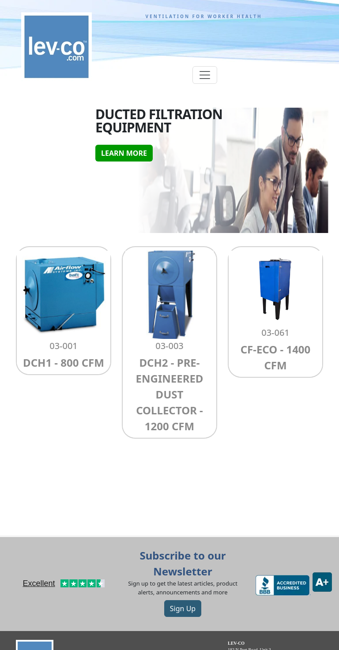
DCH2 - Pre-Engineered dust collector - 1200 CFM (169, 394)
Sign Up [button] (183, 608)
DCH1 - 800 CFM (63, 362)
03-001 (63, 346)
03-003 (169, 346)
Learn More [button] (124, 153)
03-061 (275, 332)
